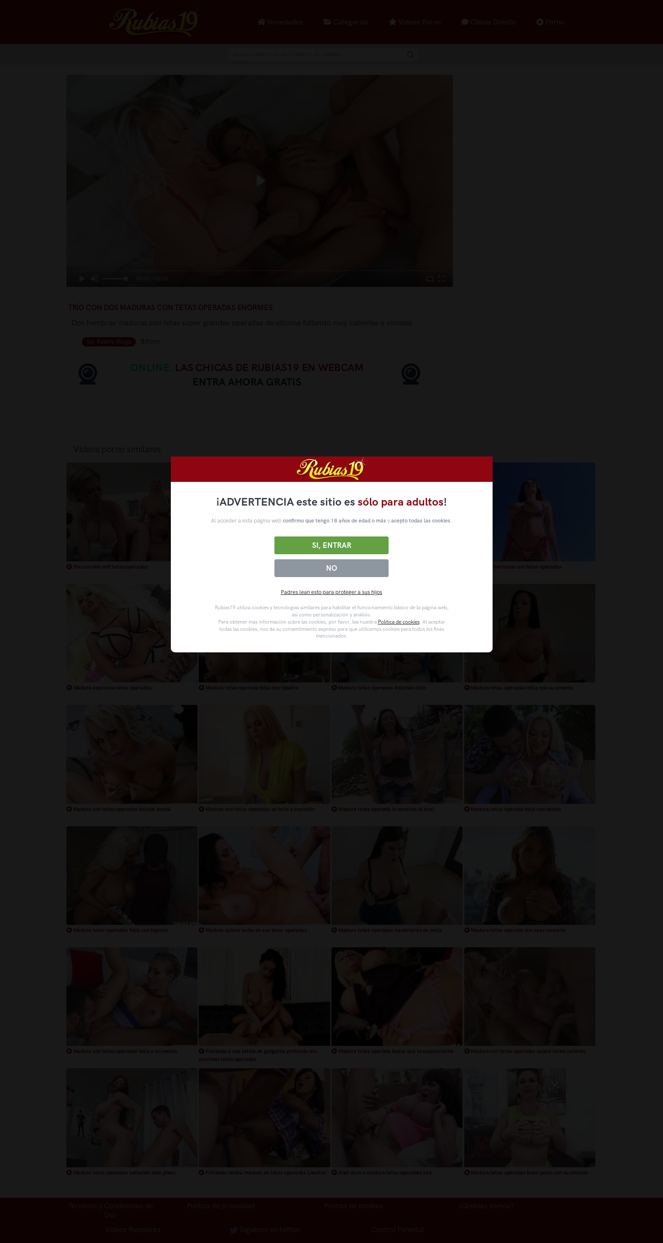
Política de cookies (398, 622)
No (331, 568)
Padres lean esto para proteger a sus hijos (331, 592)
